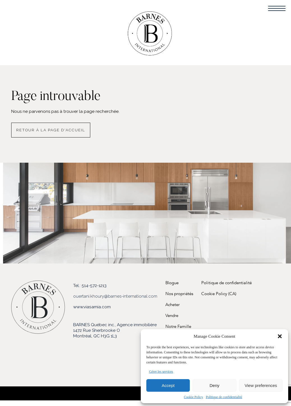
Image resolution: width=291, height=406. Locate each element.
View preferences (261, 385)
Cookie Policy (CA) (218, 294)
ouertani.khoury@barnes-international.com (115, 296)
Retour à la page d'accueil (50, 130)
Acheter (172, 304)
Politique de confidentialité (224, 397)
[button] (280, 336)
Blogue (172, 283)
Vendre (171, 315)
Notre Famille (178, 326)
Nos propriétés (179, 294)
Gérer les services (161, 372)
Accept (168, 385)
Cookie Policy (193, 397)
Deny (214, 385)
